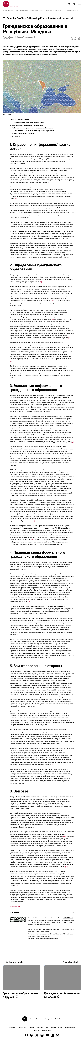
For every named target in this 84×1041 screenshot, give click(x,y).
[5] (53, 319)
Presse (60, 1027)
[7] (10, 360)
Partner (11, 10)
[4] (52, 300)
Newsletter (40, 1027)
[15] (52, 764)
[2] (16, 212)
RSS (47, 1027)
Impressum (12, 1027)
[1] (16, 198)
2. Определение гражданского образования (27, 125)
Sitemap (31, 1027)
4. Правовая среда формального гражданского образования (33, 131)
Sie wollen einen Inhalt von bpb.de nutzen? (43, 938)
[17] (66, 867)
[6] (69, 338)
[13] (47, 613)
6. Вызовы (16, 136)
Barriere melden (70, 1027)
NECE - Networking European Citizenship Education (29, 10)
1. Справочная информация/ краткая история (28, 122)
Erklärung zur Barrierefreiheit (42, 1030)
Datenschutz (23, 1027)
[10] (33, 521)
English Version (15, 906)
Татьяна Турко (9, 37)
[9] (67, 495)
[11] (33, 539)
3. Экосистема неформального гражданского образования (32, 128)
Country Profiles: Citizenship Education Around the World (61, 10)
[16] (64, 836)
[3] (41, 282)
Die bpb (5, 10)
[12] (29, 601)
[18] (17, 885)
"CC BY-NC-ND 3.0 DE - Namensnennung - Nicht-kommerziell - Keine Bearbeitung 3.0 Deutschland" (51, 920)
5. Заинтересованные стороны (23, 133)
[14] (17, 634)
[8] (73, 442)
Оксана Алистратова (26, 37)
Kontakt (53, 1027)
